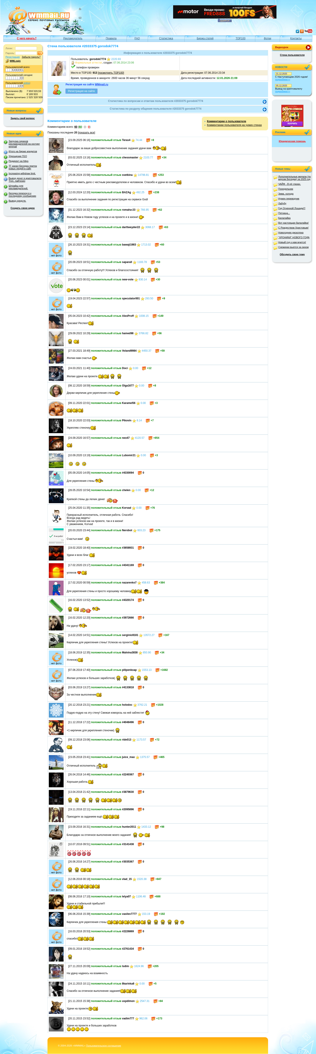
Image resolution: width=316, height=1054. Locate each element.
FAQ (137, 38)
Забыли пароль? (31, 57)
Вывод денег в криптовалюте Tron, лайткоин (25, 179)
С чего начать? (26, 38)
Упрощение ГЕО (18, 156)
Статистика (166, 38)
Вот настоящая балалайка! (293, 222)
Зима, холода (285, 193)
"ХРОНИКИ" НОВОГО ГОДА (293, 237)
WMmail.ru (101, 84)
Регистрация (13, 57)
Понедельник (285, 189)
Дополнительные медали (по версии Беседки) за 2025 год (294, 177)
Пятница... (284, 213)
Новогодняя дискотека (290, 232)
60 (75, 126)
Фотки (267, 38)
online (26, 83)
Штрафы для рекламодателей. (18, 187)
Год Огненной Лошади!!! (291, 208)
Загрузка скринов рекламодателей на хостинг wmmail (24, 144)
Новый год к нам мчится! (292, 242)
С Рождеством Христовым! (293, 227)
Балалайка (284, 218)
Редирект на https (18, 161)
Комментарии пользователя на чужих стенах (234, 125)
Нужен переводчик (288, 198)
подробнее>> (282, 79)
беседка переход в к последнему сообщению (22, 194)
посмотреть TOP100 (110, 72)
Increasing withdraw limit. (22, 173)
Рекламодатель (72, 38)
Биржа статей (205, 38)
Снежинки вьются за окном (293, 247)
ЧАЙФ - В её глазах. (289, 184)
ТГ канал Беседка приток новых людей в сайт (23, 167)
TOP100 (240, 38)
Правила (111, 38)
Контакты (296, 38)
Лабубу (282, 203)
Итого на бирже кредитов (23, 151)
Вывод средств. (17, 200)
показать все (86, 132)
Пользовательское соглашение (103, 1045)
